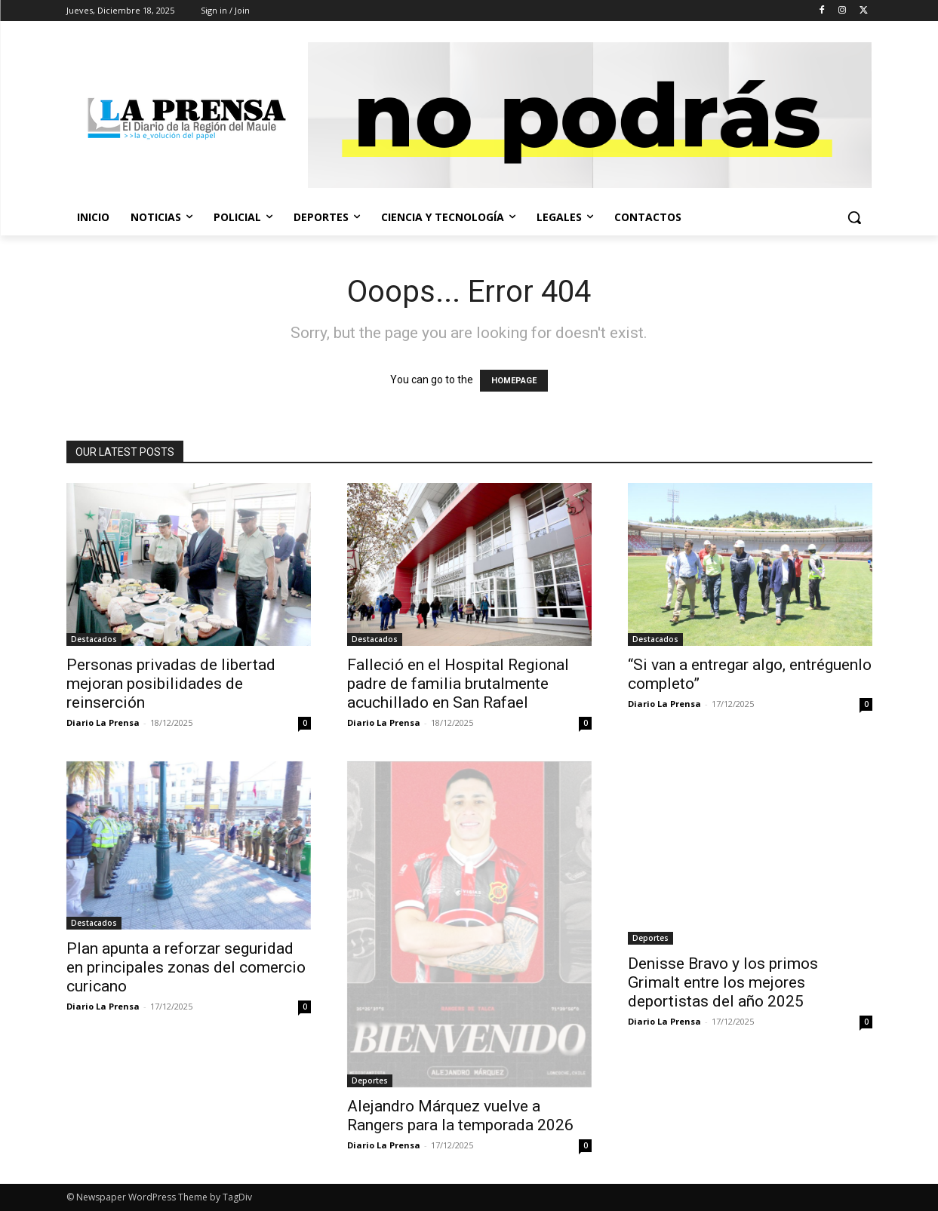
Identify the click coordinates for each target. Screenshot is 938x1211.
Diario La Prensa (103, 722)
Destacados (94, 639)
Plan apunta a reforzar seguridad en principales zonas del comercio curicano (186, 967)
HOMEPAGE (514, 381)
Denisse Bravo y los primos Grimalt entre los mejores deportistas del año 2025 (723, 982)
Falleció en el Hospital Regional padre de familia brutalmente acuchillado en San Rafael (458, 684)
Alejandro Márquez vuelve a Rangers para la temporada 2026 (460, 1115)
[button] (854, 217)
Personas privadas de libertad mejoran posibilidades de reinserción (170, 684)
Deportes (370, 1080)
